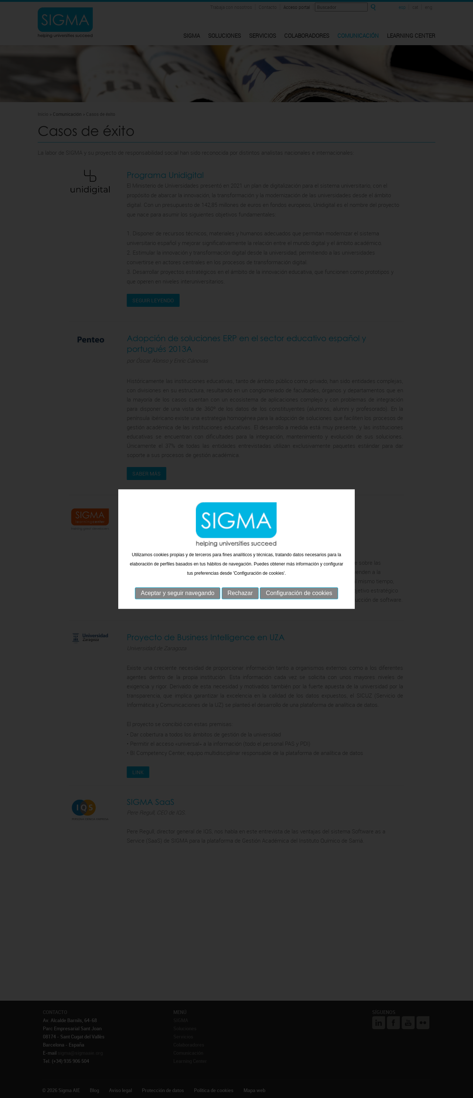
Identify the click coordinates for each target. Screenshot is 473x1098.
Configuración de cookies (299, 593)
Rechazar (240, 593)
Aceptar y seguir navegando (177, 593)
